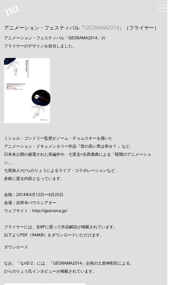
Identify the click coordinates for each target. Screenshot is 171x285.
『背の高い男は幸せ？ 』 (99, 146)
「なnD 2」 (26, 263)
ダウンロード (16, 247)
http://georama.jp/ (49, 210)
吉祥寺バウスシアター (36, 202)
